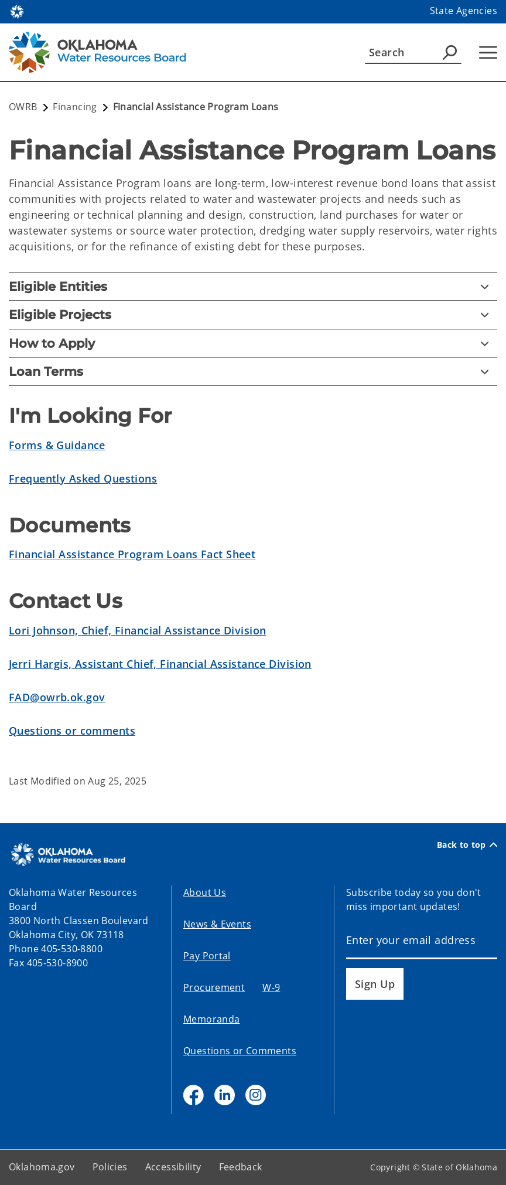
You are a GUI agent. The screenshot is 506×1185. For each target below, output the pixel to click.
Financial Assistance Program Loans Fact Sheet (132, 554)
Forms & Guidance (57, 445)
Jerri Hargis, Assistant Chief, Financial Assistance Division (160, 664)
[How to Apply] (253, 343)
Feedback (240, 1166)
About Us (204, 892)
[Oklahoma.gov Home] (17, 10)
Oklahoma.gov (42, 1166)
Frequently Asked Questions (83, 478)
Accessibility (173, 1166)
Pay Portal (207, 955)
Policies (110, 1166)
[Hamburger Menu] (488, 52)
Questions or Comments (239, 1050)
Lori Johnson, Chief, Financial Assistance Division (137, 630)
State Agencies (463, 10)
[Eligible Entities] (253, 286)
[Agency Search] (449, 52)
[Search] (413, 52)
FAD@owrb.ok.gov (57, 697)
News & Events (217, 924)
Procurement (214, 987)
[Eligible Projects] (253, 314)
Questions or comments (72, 731)
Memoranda (211, 1019)
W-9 (271, 987)
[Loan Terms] (253, 371)
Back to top (467, 845)
